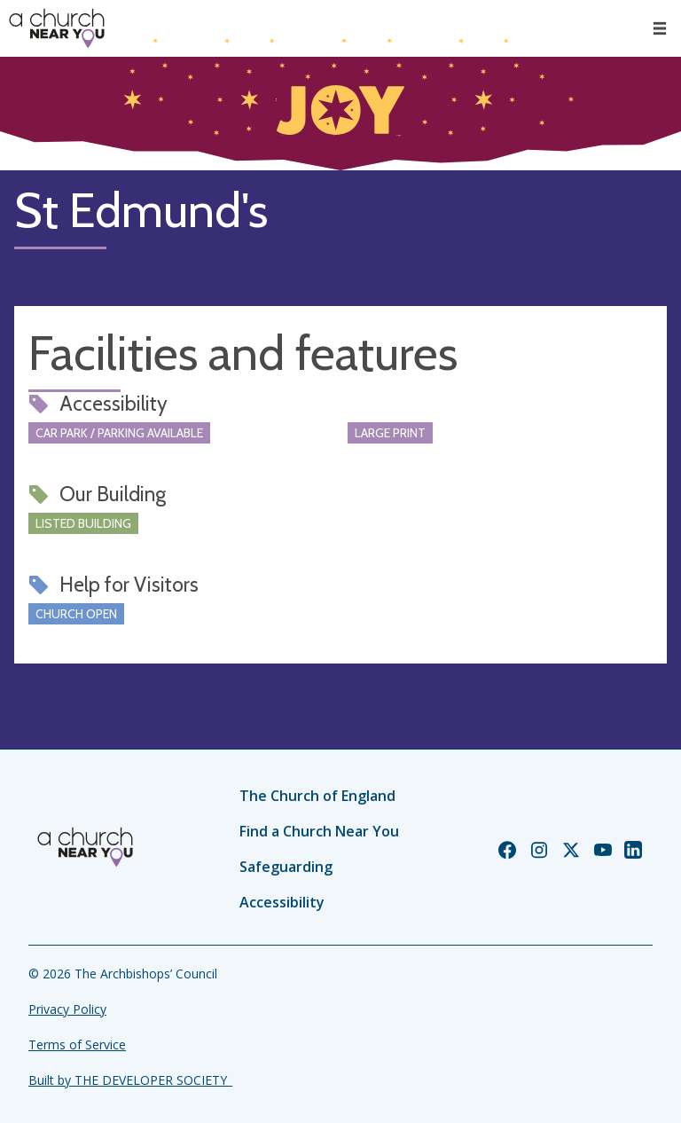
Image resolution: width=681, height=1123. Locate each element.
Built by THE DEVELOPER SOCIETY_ (130, 1080)
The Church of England (317, 795)
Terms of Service (77, 1044)
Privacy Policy (67, 1009)
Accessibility (282, 902)
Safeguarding (286, 866)
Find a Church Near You (319, 831)
